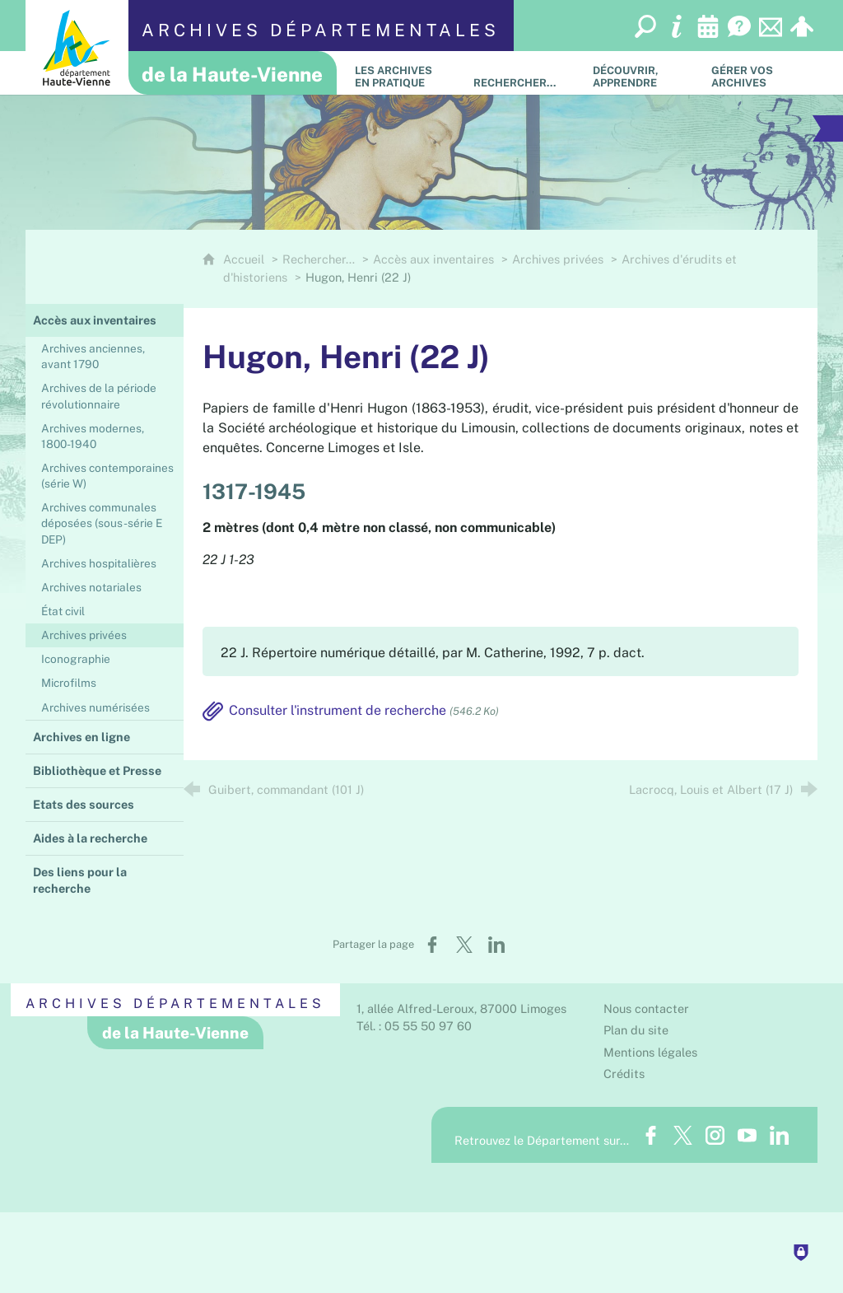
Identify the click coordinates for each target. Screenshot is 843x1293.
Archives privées (557, 259)
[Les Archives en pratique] (401, 73)
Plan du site (635, 1030)
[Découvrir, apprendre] (639, 73)
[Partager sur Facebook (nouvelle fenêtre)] (432, 945)
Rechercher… (318, 259)
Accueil (245, 259)
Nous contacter (646, 1008)
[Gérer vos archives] (758, 73)
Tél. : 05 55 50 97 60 (414, 1026)
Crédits (624, 1074)
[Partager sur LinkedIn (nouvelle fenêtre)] (496, 945)
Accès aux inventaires (433, 259)
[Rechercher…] (520, 73)
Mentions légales (650, 1052)
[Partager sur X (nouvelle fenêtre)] (464, 945)
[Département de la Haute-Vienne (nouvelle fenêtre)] (77, 47)
